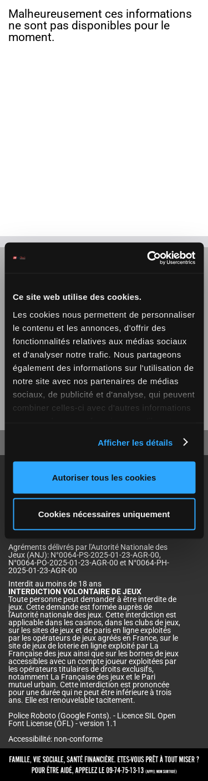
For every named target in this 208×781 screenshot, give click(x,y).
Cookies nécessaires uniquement (104, 513)
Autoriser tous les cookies (104, 477)
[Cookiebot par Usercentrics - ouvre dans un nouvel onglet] (148, 258)
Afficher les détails (135, 442)
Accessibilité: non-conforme (55, 738)
